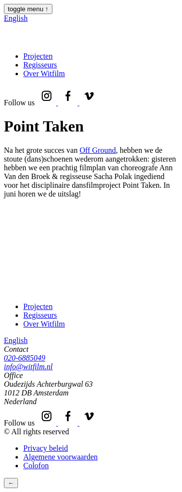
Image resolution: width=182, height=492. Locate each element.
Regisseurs (40, 65)
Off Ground (98, 150)
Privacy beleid (45, 448)
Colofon (36, 465)
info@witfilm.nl (28, 366)
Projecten (37, 56)
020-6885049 (24, 358)
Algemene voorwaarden (60, 457)
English (16, 18)
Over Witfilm (44, 73)
